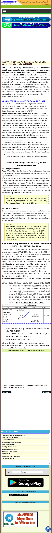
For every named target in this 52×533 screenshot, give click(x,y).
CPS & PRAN (6, 454)
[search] (27, 472)
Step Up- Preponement (9, 447)
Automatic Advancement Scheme (38, 75)
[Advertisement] (26, 43)
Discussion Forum (8, 458)
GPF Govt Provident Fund (10, 437)
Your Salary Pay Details (9, 451)
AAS (12, 387)
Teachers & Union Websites (11, 456)
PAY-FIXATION (20, 387)
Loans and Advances (8, 440)
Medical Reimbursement (9, 449)
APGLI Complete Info (8, 444)
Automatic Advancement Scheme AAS (14, 435)
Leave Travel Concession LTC (11, 442)
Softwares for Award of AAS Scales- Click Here (26, 350)
